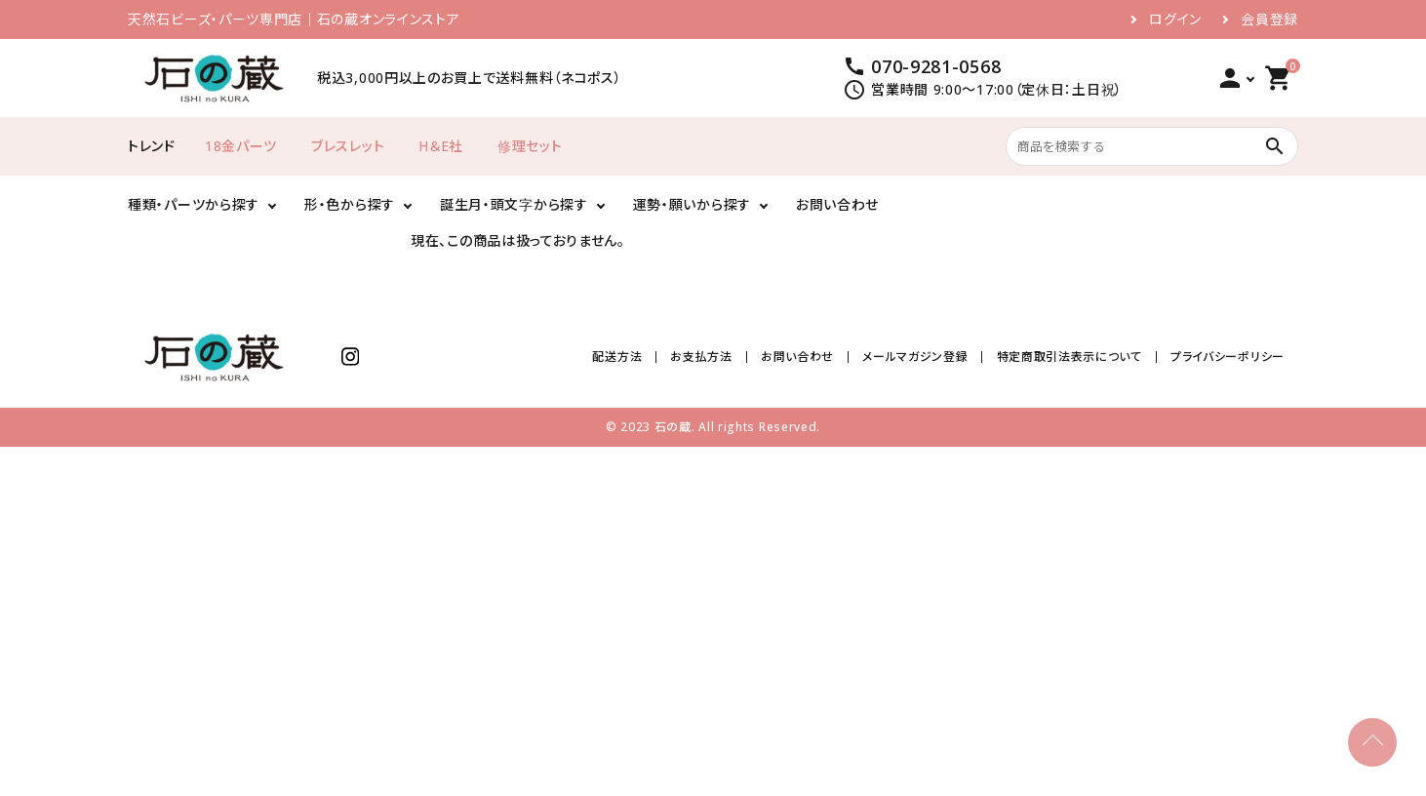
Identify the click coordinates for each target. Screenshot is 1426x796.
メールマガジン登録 (915, 356)
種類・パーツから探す (193, 204)
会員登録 (1269, 19)
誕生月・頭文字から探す (514, 204)
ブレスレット (347, 146)
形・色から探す (349, 204)
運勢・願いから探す (692, 204)
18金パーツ (241, 146)
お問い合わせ (837, 204)
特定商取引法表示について (1069, 356)
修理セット (530, 146)
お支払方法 (702, 356)
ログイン (1175, 19)
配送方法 (618, 356)
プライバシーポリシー (1227, 356)
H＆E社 (440, 146)
